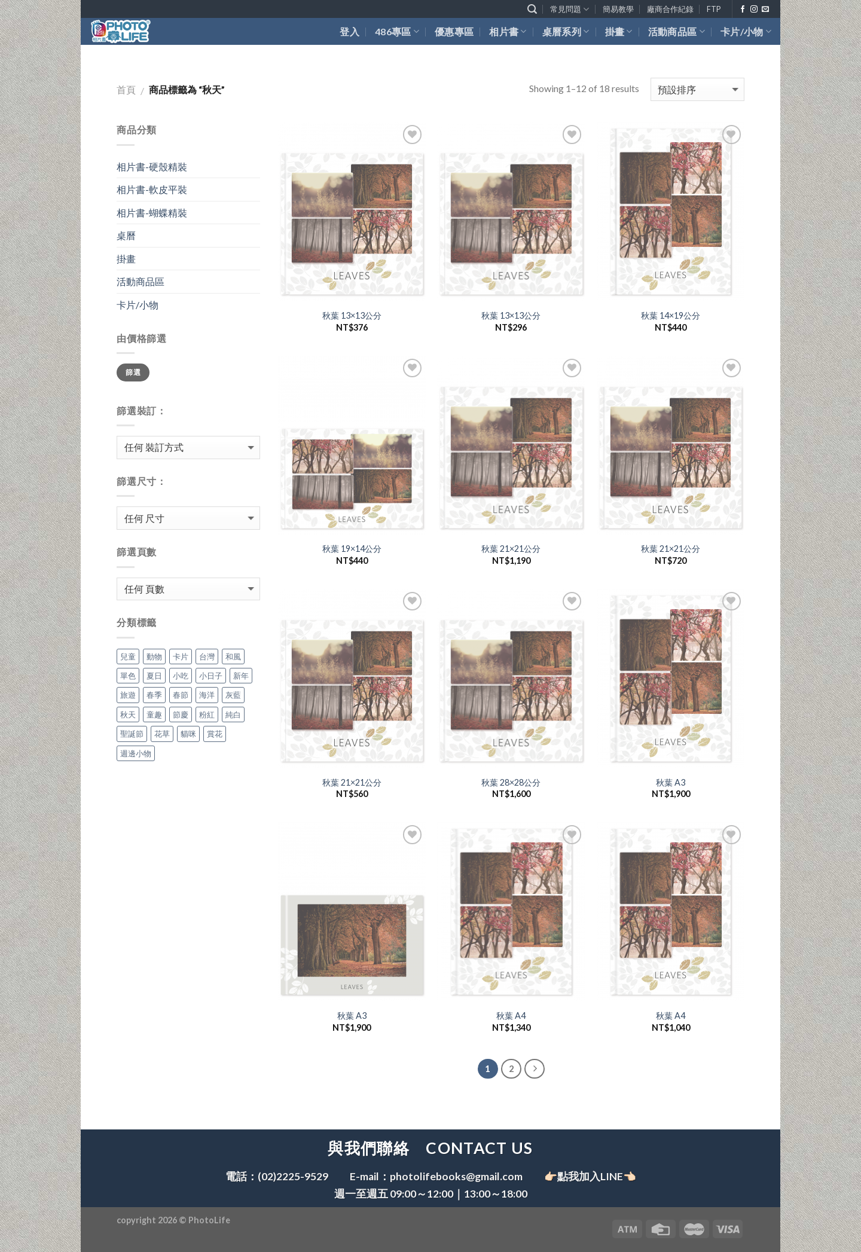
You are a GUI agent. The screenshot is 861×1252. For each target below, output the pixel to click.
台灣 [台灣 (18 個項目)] (207, 656)
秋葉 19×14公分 (351, 548)
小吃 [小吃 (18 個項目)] (180, 675)
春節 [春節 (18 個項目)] (180, 695)
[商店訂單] (697, 89)
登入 (349, 31)
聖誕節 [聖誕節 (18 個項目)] (132, 733)
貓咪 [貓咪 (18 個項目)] (188, 733)
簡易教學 (618, 9)
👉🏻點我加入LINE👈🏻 (590, 1176)
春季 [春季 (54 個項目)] (154, 695)
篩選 (133, 372)
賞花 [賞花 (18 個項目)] (214, 733)
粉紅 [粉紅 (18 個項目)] (207, 714)
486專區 (397, 31)
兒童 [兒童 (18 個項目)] (128, 656)
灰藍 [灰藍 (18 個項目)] (233, 695)
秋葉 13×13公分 (351, 315)
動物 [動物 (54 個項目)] (154, 656)
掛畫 (619, 31)
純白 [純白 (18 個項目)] (233, 714)
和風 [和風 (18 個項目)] (233, 656)
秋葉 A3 (670, 782)
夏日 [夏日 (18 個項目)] (154, 675)
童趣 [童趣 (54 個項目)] (154, 714)
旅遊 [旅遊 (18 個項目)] (128, 695)
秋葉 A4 (511, 1015)
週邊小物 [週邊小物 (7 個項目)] (135, 753)
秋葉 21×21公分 (511, 548)
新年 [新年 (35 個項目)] (241, 675)
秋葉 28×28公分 (511, 782)
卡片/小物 (745, 31)
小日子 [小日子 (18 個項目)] (210, 675)
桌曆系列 (566, 31)
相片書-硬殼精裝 (152, 166)
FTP (713, 9)
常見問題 (569, 9)
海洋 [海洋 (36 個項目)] (207, 695)
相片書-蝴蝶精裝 (152, 212)
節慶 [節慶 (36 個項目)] (180, 714)
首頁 (126, 89)
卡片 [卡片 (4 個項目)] (180, 656)
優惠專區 (454, 31)
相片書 (507, 31)
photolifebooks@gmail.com (456, 1176)
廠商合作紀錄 (670, 9)
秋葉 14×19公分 (670, 315)
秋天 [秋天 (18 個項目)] (128, 714)
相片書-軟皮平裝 (152, 189)
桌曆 (126, 235)
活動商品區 (676, 31)
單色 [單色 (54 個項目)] (128, 675)
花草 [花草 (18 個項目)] (162, 733)
